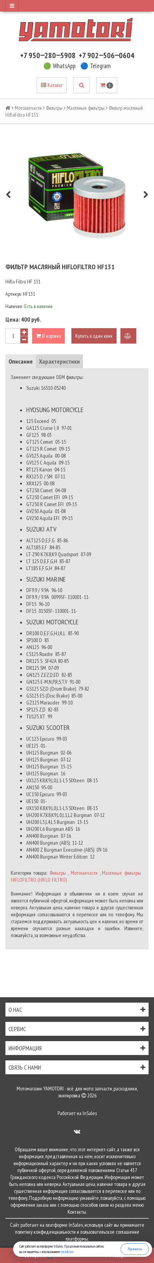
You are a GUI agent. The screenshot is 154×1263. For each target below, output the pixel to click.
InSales (90, 1113)
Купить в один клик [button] (94, 335)
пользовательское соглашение (109, 1231)
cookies (67, 1251)
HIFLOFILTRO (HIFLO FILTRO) (39, 879)
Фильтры (54, 107)
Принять (135, 1248)
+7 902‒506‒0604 (106, 55)
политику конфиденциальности (45, 1231)
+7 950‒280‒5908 (48, 55)
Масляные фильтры (86, 107)
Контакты (77, 1211)
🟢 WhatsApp (59, 66)
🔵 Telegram (95, 66)
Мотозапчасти (28, 107)
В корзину (48, 335)
